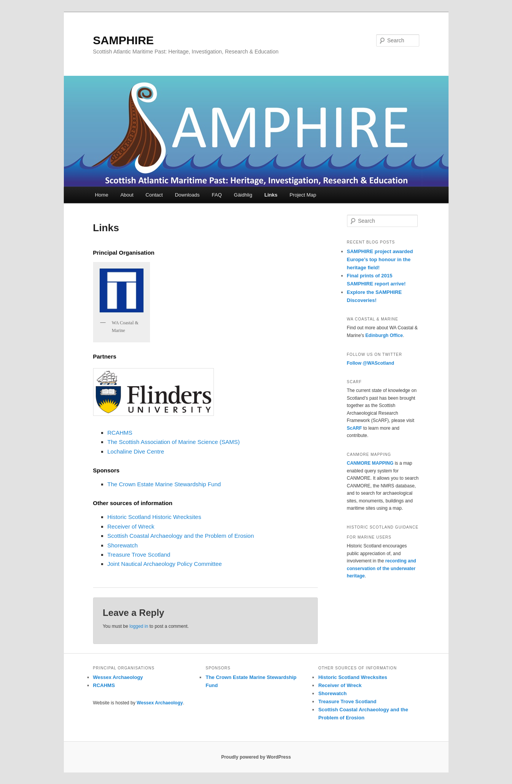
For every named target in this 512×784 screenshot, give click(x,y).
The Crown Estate (131, 484)
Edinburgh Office (384, 335)
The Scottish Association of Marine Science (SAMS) (173, 442)
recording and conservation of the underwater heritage (381, 568)
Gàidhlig (243, 195)
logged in (138, 626)
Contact (154, 195)
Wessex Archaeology (118, 677)
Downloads (187, 195)
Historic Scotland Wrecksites (352, 677)
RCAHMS (119, 432)
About (126, 195)
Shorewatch (122, 545)
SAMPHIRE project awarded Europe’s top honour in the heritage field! (380, 259)
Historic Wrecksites (176, 517)
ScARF (354, 428)
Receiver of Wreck (130, 526)
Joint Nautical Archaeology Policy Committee (164, 563)
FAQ (217, 195)
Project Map (303, 195)
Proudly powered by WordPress (256, 757)
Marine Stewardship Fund (188, 484)
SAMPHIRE (123, 40)
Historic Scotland (129, 517)
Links (270, 195)
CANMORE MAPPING (370, 463)
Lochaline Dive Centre (135, 451)
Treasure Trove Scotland (138, 554)
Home (101, 195)
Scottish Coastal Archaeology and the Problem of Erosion (180, 535)
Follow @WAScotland (370, 363)
